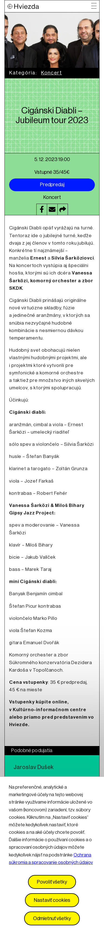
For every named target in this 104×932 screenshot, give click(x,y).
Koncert (51, 72)
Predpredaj (52, 184)
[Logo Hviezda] (49, 6)
